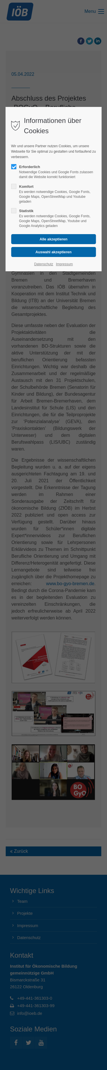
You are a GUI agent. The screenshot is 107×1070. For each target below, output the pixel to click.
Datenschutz (43, 264)
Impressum (64, 264)
